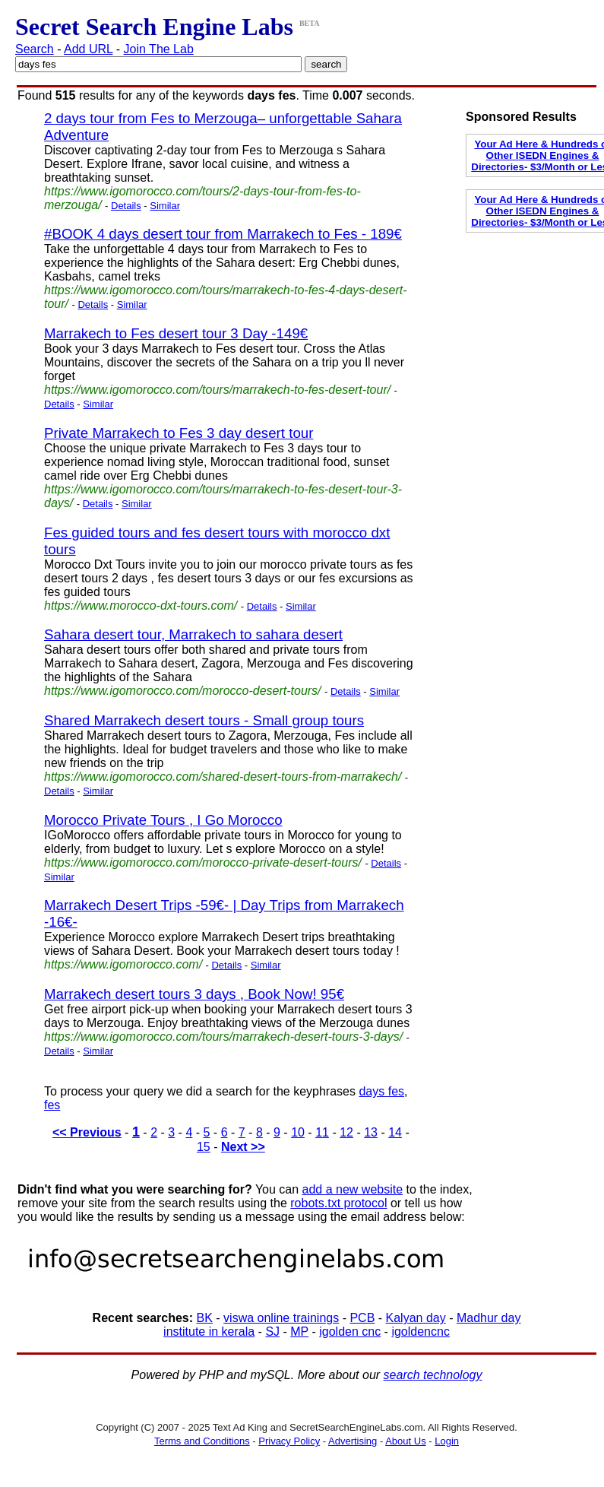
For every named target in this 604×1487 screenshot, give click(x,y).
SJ (272, 1331)
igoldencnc (420, 1331)
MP (299, 1331)
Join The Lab (159, 49)
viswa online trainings (281, 1317)
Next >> (243, 1146)
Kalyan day (416, 1317)
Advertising (352, 1441)
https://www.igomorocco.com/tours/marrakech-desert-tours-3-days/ (223, 1036)
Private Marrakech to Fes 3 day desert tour (178, 433)
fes (52, 1105)
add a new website (352, 1189)
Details (126, 205)
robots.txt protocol (338, 1203)
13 (371, 1132)
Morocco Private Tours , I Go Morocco (163, 820)
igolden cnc (350, 1331)
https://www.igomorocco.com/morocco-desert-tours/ (182, 690)
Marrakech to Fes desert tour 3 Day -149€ (176, 333)
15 (203, 1146)
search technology (433, 1374)
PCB (362, 1317)
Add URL (88, 49)
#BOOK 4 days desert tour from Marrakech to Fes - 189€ (223, 234)
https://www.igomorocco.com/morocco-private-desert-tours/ (203, 862)
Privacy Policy (289, 1441)
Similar (165, 205)
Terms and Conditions (202, 1441)
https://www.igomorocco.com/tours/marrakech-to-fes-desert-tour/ (217, 389)
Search (34, 49)
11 (322, 1132)
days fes (381, 1091)
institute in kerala (209, 1331)
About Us (405, 1441)
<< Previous (87, 1132)
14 (395, 1132)
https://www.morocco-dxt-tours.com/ (140, 605)
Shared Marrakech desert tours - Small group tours (204, 720)
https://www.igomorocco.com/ (123, 964)
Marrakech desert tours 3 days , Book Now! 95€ (194, 994)
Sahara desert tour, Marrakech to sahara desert (193, 634)
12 (346, 1132)
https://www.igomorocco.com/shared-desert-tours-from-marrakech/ (222, 776)
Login (447, 1441)
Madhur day (489, 1317)
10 (298, 1132)
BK (205, 1317)
